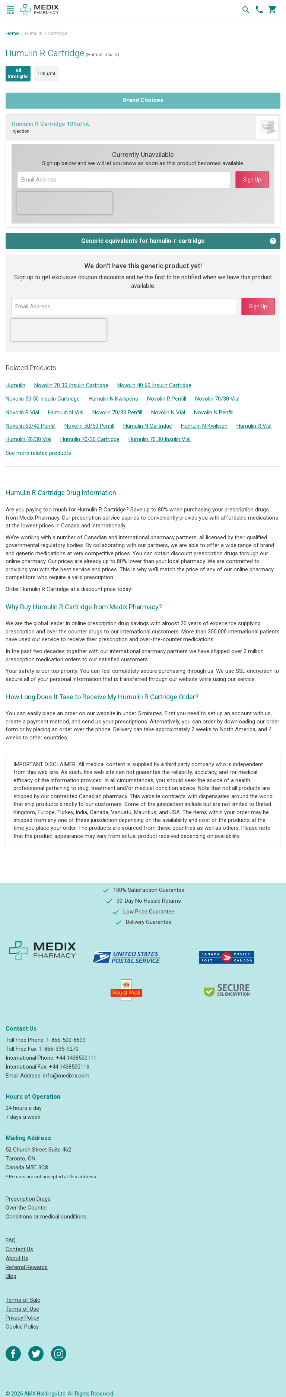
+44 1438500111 (76, 1057)
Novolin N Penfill (213, 412)
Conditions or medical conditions (46, 1216)
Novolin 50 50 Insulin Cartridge (43, 398)
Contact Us (19, 1249)
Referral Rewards (27, 1267)
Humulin (15, 385)
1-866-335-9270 (59, 1049)
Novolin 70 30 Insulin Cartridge (71, 385)
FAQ (11, 1240)
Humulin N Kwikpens (113, 398)
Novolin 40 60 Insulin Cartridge (154, 385)
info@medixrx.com (66, 1075)
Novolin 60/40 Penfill (30, 426)
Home (12, 33)
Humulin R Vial (253, 426)
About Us (17, 1258)
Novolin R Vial (22, 412)
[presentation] (64, 203)
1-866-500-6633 (66, 1040)
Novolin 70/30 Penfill (117, 412)
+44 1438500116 (69, 1066)
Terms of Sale (23, 1300)
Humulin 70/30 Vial (28, 439)
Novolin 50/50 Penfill (89, 426)
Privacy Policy (22, 1317)
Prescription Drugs (28, 1198)
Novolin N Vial (168, 412)
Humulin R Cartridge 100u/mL (51, 124)
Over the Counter (26, 1207)
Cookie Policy (22, 1326)
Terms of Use (22, 1309)
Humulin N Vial (65, 412)
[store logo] (39, 9)
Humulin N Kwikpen (204, 426)
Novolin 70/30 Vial (217, 398)
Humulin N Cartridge (147, 426)
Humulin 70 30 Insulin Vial (159, 439)
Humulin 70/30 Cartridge (90, 439)
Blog (11, 1276)
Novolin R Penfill (166, 398)
